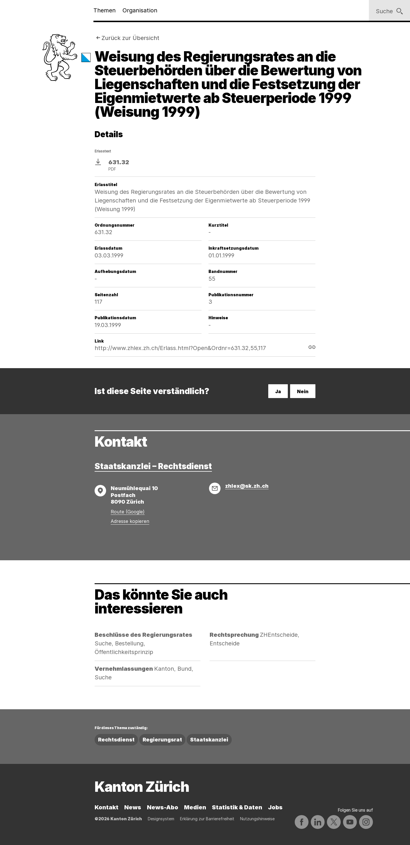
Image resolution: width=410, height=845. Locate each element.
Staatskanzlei (209, 740)
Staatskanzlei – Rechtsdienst (153, 466)
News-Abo (162, 807)
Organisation (139, 10)
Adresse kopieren (130, 521)
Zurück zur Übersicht (130, 38)
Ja (278, 391)
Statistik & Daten (237, 807)
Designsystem (161, 818)
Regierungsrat (162, 740)
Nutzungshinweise (257, 818)
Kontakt (106, 807)
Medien (195, 807)
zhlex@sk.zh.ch (247, 486)
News (132, 807)
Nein (303, 391)
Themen (104, 10)
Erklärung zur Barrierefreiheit (207, 818)
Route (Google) (128, 512)
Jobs (275, 807)
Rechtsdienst (116, 740)
